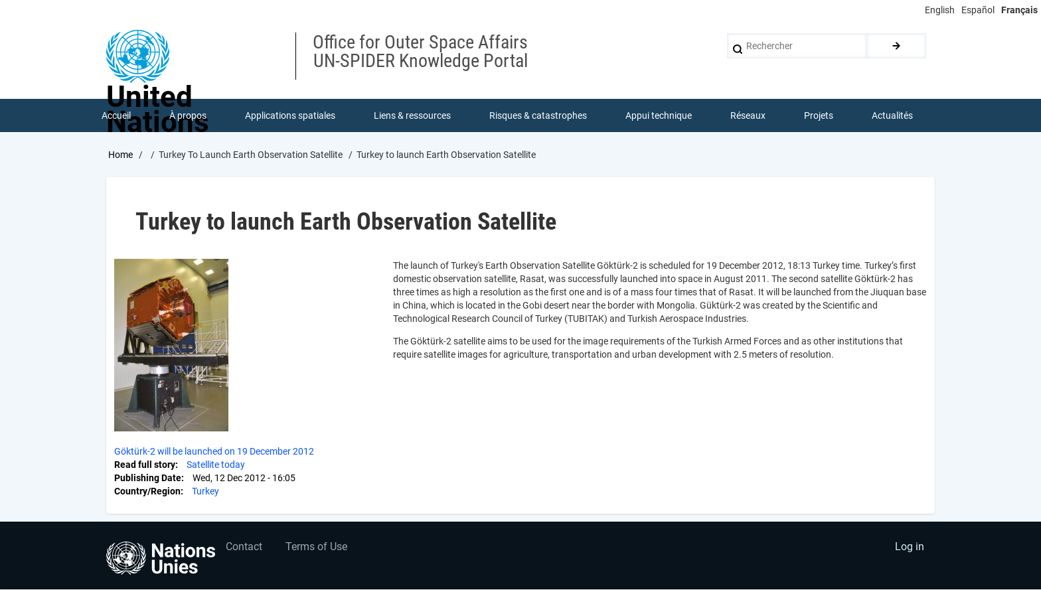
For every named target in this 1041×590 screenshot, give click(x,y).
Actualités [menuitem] (892, 115)
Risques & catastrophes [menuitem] (538, 115)
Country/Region (147, 491)
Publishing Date (147, 478)
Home (120, 154)
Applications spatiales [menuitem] (290, 115)
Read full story (144, 464)
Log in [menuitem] (909, 547)
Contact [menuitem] (244, 547)
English (940, 10)
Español (978, 10)
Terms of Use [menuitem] (316, 547)
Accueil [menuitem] (116, 115)
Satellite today (216, 464)
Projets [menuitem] (818, 115)
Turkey (205, 491)
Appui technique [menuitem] (658, 115)
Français (1019, 10)
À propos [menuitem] (187, 115)
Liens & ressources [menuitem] (412, 115)
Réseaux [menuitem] (747, 115)
